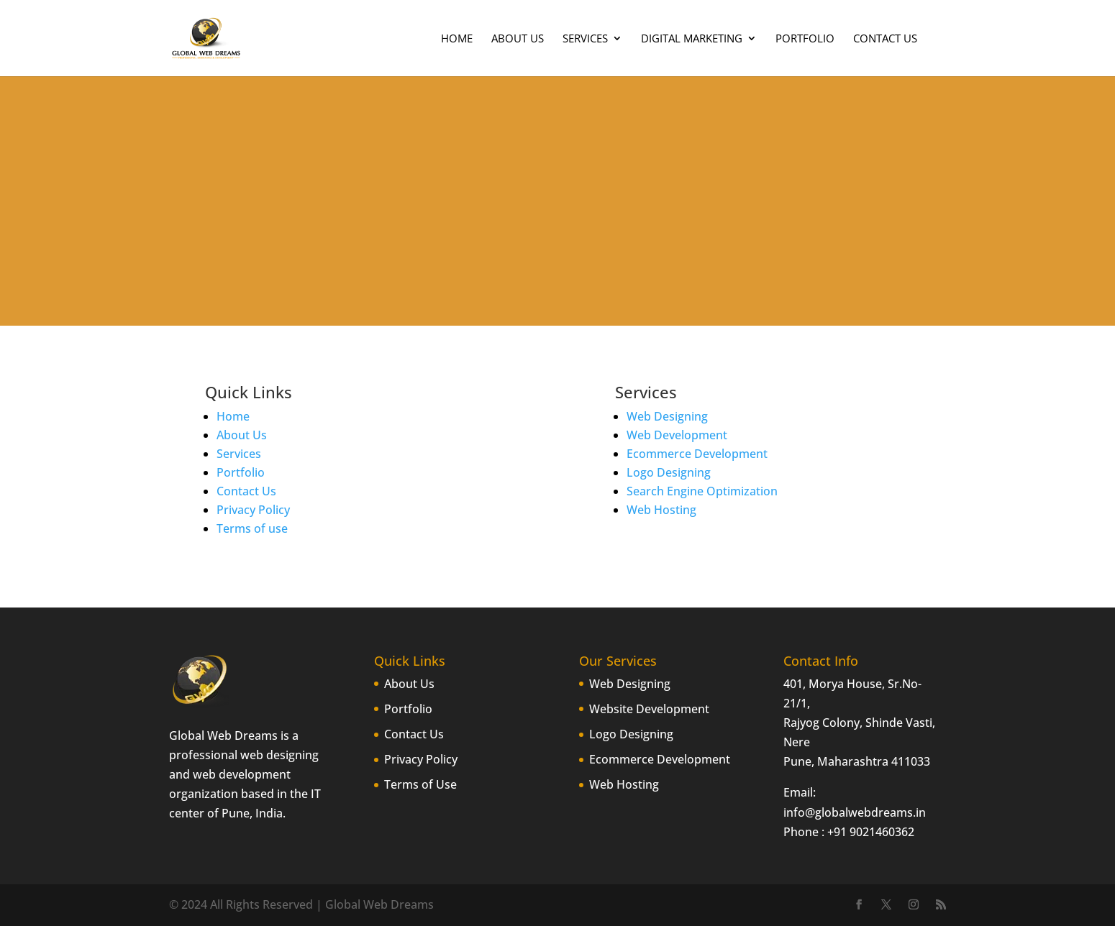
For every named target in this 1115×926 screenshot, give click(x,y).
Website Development (649, 709)
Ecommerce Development (697, 454)
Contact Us (885, 39)
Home (457, 39)
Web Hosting (661, 510)
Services (585, 39)
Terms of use (252, 528)
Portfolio (804, 39)
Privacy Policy (253, 510)
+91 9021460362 (870, 832)
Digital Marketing (691, 39)
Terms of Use (420, 784)
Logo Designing (669, 472)
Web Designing (667, 416)
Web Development (677, 435)
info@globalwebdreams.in (854, 812)
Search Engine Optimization (702, 491)
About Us (517, 39)
